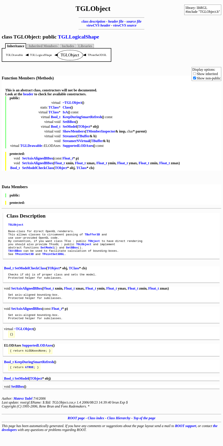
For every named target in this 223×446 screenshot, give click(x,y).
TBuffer (84, 136)
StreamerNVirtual (76, 141)
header (28, 94)
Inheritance (15, 46)
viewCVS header (98, 25)
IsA (65, 112)
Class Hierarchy (118, 430)
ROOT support (185, 438)
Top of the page (144, 430)
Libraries (85, 46)
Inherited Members (43, 46)
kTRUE (29, 379)
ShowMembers (74, 131)
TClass (54, 107)
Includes (68, 46)
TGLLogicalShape (78, 37)
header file (116, 21)
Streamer (70, 136)
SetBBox (69, 122)
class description (93, 21)
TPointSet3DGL (53, 260)
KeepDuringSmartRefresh (82, 117)
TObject (84, 126)
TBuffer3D (92, 237)
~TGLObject (72, 102)
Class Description (26, 216)
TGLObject (16, 225)
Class (67, 107)
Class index (96, 430)
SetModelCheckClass (38, 168)
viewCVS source (125, 25)
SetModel (70, 126)
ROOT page (76, 430)
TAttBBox (15, 256)
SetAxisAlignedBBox (37, 158)
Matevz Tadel (23, 411)
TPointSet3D (24, 260)
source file (134, 21)
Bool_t (55, 117)
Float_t (68, 158)
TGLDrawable (31, 146)
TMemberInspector (100, 131)
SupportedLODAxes (78, 146)
